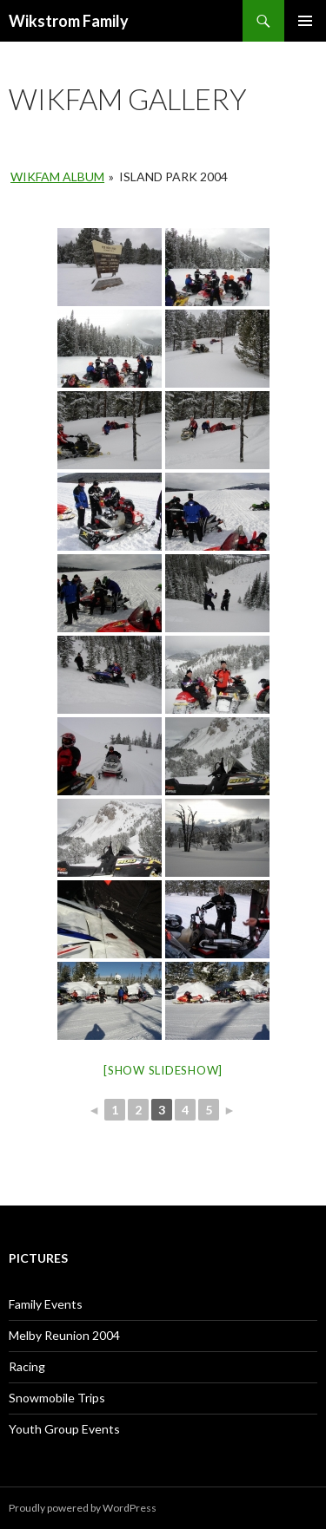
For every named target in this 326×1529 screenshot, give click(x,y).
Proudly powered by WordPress (82, 1507)
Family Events (46, 1304)
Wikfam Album (57, 176)
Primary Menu (305, 21)
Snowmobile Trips (57, 1397)
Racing (27, 1366)
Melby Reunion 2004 (64, 1335)
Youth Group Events (64, 1428)
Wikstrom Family (69, 20)
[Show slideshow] (163, 1070)
